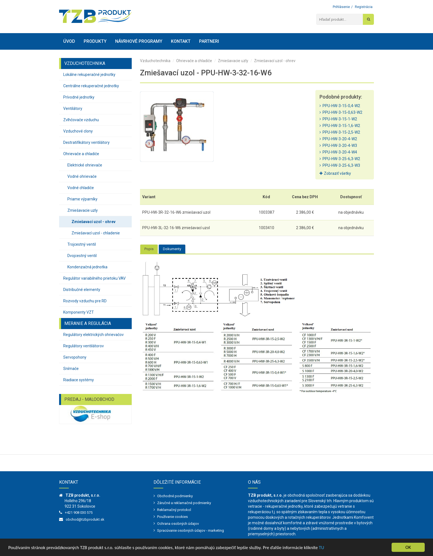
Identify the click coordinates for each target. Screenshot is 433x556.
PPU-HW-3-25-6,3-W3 (340, 165)
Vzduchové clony (78, 131)
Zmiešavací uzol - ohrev (93, 221)
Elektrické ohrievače (84, 165)
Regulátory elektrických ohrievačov (93, 334)
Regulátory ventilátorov (83, 346)
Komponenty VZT (78, 312)
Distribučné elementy (81, 289)
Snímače (71, 368)
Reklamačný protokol (174, 510)
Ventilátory (72, 108)
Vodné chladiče (80, 188)
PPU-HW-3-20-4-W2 (338, 139)
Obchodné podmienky (175, 496)
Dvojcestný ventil (82, 255)
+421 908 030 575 (79, 512)
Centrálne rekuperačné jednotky (91, 86)
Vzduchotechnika (155, 61)
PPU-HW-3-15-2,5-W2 (340, 132)
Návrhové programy (138, 41)
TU (321, 547)
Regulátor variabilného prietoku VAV (94, 278)
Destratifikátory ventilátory (86, 142)
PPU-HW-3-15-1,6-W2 (340, 125)
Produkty (95, 41)
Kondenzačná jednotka (87, 267)
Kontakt (181, 41)
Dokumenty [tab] (172, 249)
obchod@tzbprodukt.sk (85, 519)
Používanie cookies (172, 517)
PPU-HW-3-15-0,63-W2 (341, 112)
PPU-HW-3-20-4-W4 (338, 152)
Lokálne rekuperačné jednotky (89, 74)
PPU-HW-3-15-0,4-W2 (340, 106)
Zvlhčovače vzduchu (81, 120)
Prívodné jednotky (78, 97)
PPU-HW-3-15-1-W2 (338, 119)
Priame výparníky (82, 199)
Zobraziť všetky (335, 173)
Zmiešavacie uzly (82, 210)
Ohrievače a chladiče (81, 154)
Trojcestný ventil (81, 244)
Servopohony (74, 357)
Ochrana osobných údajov (178, 523)
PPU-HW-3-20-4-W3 (338, 145)
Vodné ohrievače (82, 176)
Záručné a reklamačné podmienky (184, 503)
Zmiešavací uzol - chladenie (96, 233)
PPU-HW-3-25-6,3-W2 (340, 159)
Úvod (69, 41)
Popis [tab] (149, 249)
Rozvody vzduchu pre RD (85, 301)
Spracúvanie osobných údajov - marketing (190, 530)
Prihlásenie (341, 7)
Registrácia (364, 7)
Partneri (209, 41)
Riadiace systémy (78, 380)
